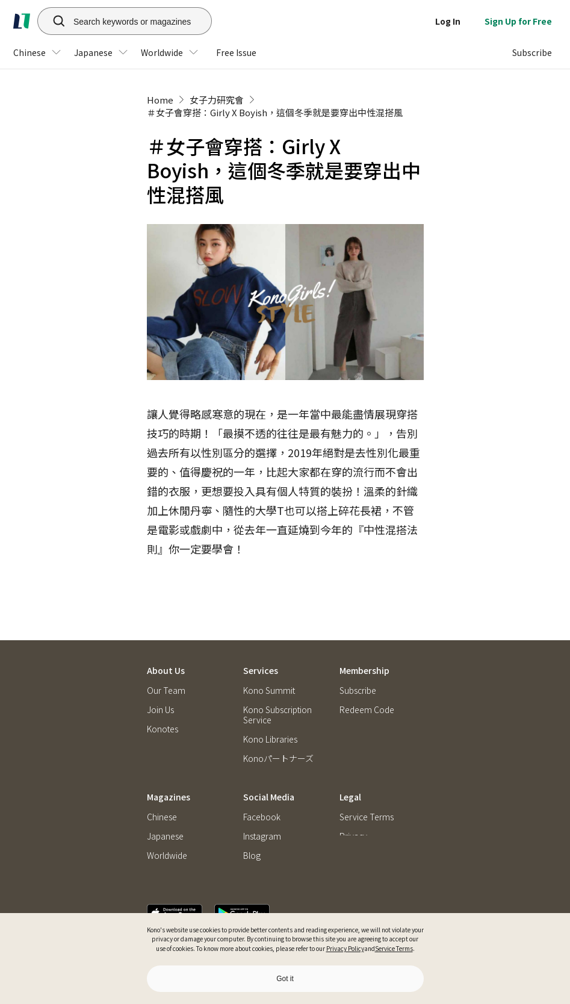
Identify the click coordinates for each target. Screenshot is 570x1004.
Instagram (262, 825)
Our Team (166, 663)
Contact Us (167, 721)
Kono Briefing (269, 750)
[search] (52, 21)
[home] (21, 21)
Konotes (162, 701)
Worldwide (167, 844)
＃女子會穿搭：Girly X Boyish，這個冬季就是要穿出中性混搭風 (275, 112)
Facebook (261, 805)
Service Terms (394, 948)
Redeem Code (366, 682)
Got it (285, 978)
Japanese (165, 825)
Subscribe (357, 663)
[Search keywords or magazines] (139, 21)
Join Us (160, 682)
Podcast (258, 863)
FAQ (347, 701)
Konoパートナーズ (278, 731)
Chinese (162, 805)
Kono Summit (269, 663)
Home (160, 99)
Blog (252, 844)
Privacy (353, 825)
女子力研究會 (217, 99)
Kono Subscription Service (277, 687)
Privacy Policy (345, 948)
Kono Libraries (270, 711)
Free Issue (165, 863)
